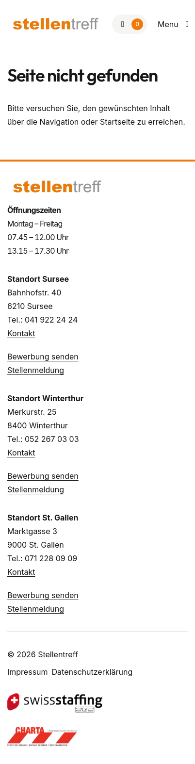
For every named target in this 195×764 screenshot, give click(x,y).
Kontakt (21, 333)
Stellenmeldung (35, 370)
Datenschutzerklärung (92, 672)
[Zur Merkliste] (129, 24)
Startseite (117, 122)
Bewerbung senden (43, 356)
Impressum (27, 672)
